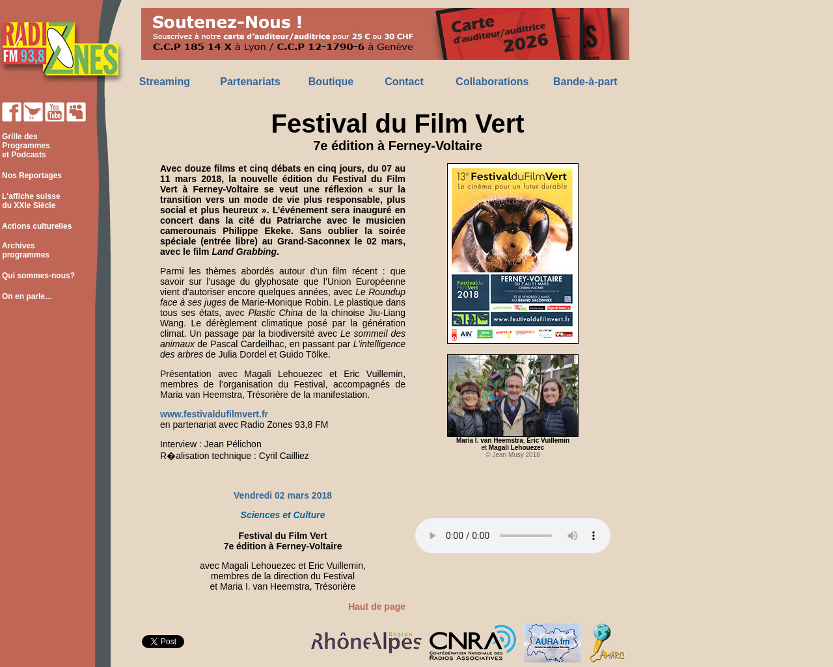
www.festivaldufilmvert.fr (214, 414)
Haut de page (376, 606)
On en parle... (26, 296)
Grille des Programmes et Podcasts (25, 145)
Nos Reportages (32, 175)
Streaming (164, 81)
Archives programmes (24, 250)
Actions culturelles (37, 226)
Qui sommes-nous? (38, 275)
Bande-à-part (585, 81)
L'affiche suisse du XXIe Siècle (30, 201)
